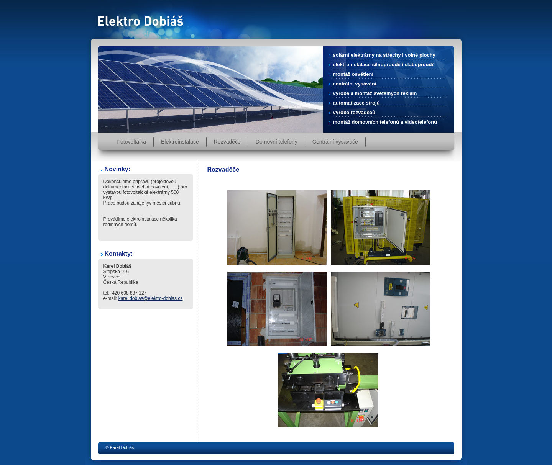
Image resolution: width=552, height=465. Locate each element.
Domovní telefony (276, 142)
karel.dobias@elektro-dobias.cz (150, 298)
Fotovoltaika (131, 142)
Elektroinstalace (180, 142)
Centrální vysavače (335, 142)
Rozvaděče (227, 142)
